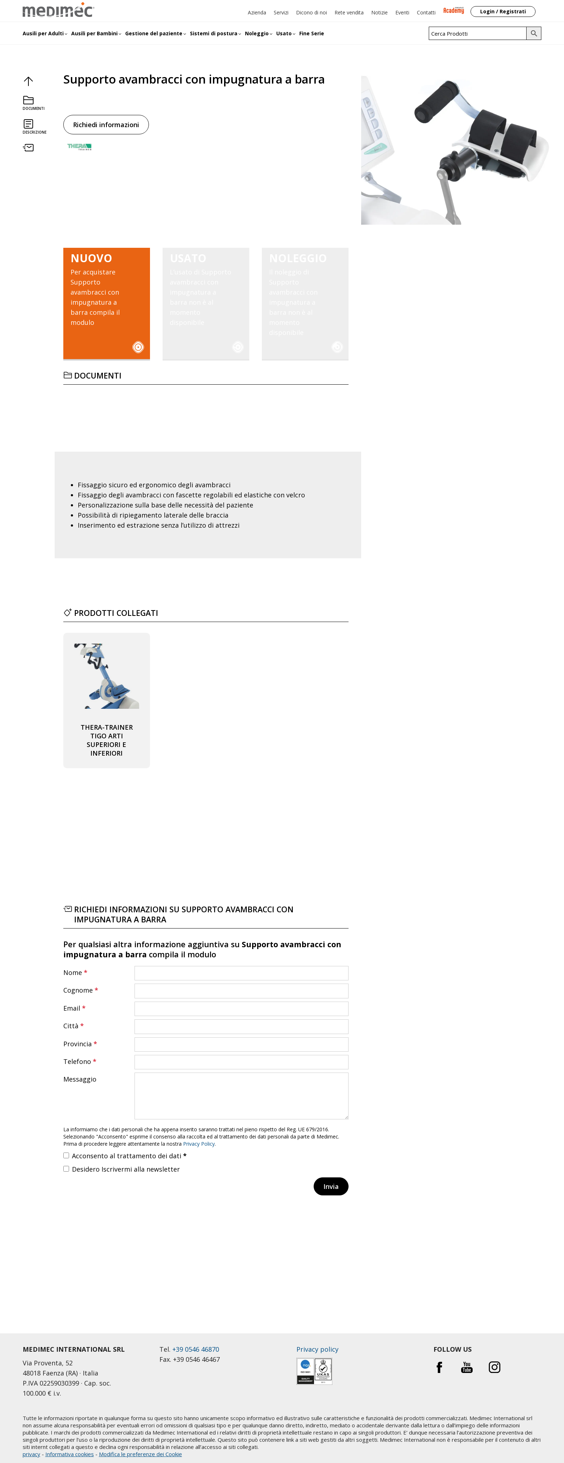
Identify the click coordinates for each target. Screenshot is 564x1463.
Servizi (281, 12)
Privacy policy (317, 1349)
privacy (31, 1454)
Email (74, 1008)
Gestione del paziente (153, 33)
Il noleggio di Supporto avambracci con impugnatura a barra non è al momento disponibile (301, 295)
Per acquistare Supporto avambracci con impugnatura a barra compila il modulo (103, 290)
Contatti (426, 12)
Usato (284, 33)
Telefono (79, 1061)
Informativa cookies (69, 1454)
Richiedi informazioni (106, 124)
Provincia (80, 1043)
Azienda (257, 12)
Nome (75, 972)
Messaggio (79, 1079)
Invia (331, 1186)
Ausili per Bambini (94, 33)
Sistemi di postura (213, 33)
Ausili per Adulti (43, 33)
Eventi (402, 12)
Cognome (80, 990)
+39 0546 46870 (195, 1349)
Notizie (379, 12)
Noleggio (257, 33)
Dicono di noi (311, 12)
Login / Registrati (503, 11)
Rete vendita (349, 12)
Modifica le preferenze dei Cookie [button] (140, 1454)
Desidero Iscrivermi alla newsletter (126, 1169)
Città (73, 1025)
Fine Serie (311, 33)
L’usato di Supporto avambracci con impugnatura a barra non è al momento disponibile (202, 290)
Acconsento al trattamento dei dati (129, 1155)
